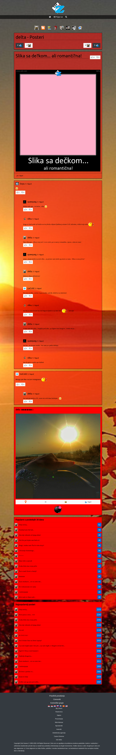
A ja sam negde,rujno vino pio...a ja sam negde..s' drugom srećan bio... (42, 646)
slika (29, 219)
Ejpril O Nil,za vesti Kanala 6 (28, 651)
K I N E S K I (23, 635)
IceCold (30, 288)
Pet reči (21, 630)
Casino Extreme (59, 736)
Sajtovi (59, 715)
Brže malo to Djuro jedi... (27, 597)
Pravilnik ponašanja (57, 696)
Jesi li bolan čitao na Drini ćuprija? (30, 640)
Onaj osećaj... (23, 525)
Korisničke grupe (57, 703)
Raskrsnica (58, 711)
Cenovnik (57, 699)
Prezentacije (59, 719)
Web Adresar (59, 722)
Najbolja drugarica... (25, 656)
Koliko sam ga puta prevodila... (29, 682)
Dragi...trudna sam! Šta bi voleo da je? (31, 545)
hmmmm (22, 576)
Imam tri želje (23, 677)
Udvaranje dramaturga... (27, 550)
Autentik (59, 729)
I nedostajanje (23, 592)
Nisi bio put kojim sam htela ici (29, 540)
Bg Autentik (59, 725)
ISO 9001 (59, 739)
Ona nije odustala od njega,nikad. (30, 535)
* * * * (21, 556)
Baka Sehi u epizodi (25, 561)
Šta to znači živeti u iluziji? (28, 571)
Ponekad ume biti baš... (26, 530)
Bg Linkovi (59, 708)
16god (88, 502)
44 (45, 502)
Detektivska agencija (59, 733)
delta (21, 37)
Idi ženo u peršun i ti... (26, 671)
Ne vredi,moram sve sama (27, 587)
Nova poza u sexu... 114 (27, 615)
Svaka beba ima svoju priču (28, 566)
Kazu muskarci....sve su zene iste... (30, 582)
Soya (22, 184)
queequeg (31, 202)
